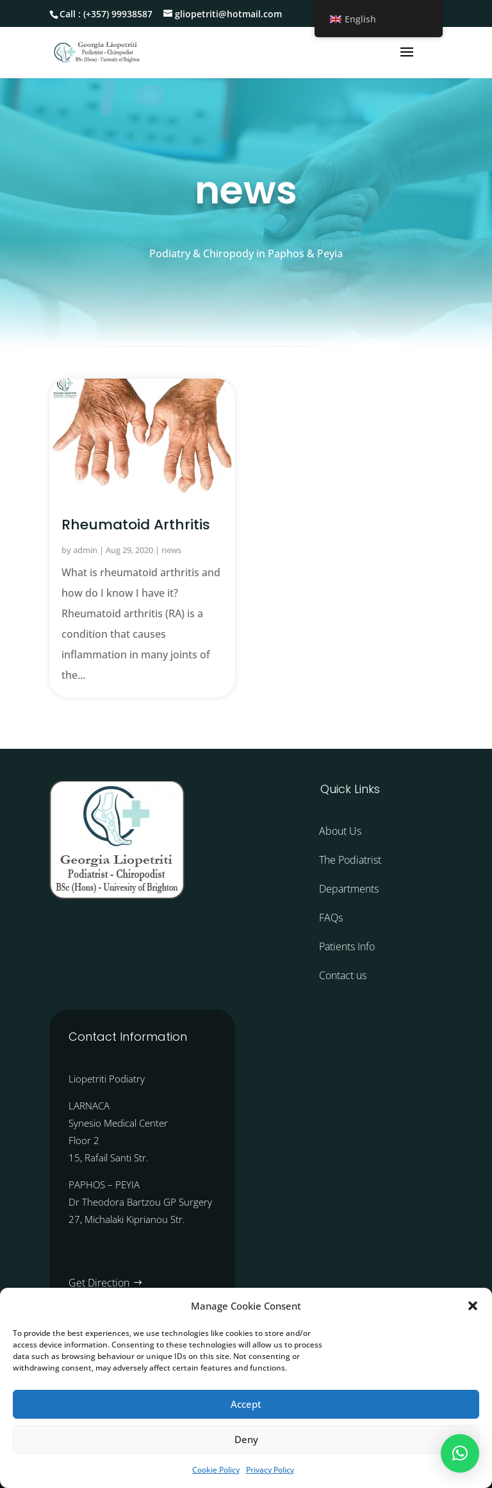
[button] (472, 1305)
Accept (246, 1404)
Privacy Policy (270, 1469)
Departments (349, 889)
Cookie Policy (216, 1469)
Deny (246, 1439)
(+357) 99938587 (117, 14)
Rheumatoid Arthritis (136, 524)
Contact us (342, 975)
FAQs (331, 918)
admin (85, 550)
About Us (340, 831)
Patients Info (347, 946)
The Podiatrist (350, 860)
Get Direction (99, 1283)
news (171, 550)
